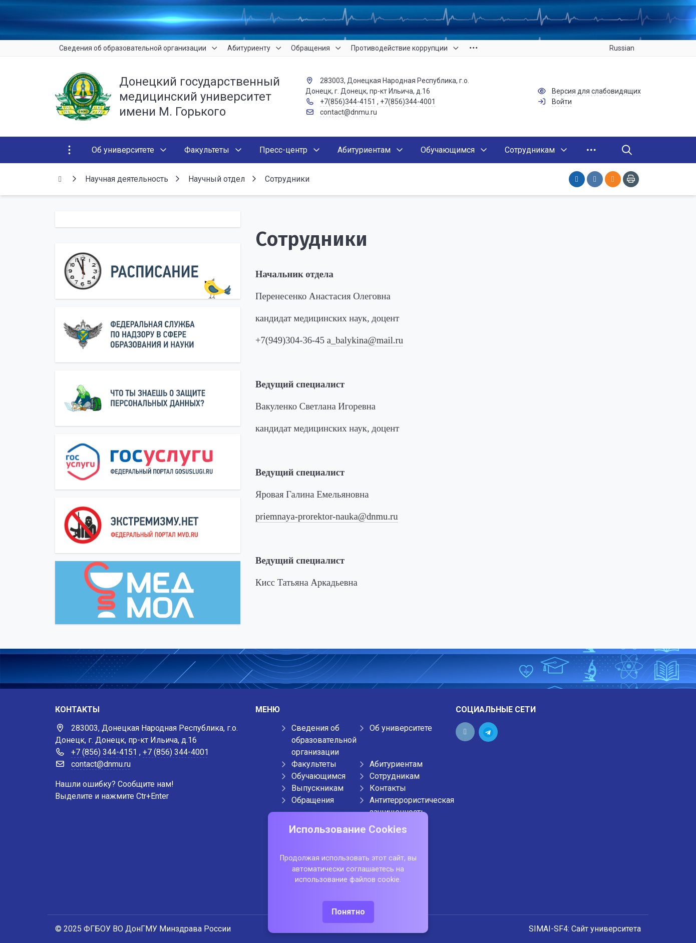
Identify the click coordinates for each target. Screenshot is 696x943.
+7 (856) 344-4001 (176, 752)
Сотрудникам (395, 776)
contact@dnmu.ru (348, 112)
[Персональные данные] (147, 398)
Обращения (312, 800)
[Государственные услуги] (147, 462)
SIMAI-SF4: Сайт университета (585, 928)
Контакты (388, 788)
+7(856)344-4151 (348, 102)
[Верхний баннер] (348, 20)
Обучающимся (318, 776)
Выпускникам (317, 788)
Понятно (348, 911)
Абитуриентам (396, 764)
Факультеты (313, 764)
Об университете (401, 728)
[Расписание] (147, 271)
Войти (562, 102)
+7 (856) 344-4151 (104, 752)
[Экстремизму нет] (147, 525)
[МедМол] (147, 592)
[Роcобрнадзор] (147, 334)
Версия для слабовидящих (596, 91)
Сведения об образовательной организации (324, 740)
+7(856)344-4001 (408, 102)
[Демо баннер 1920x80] (348, 669)
